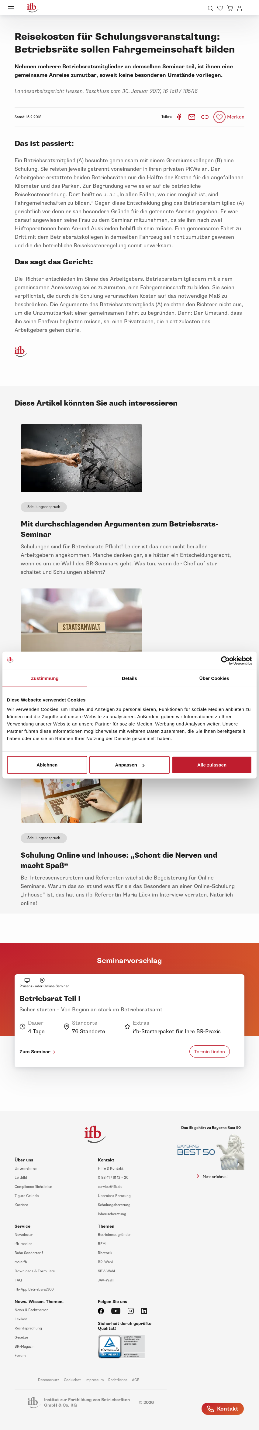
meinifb (21, 1262)
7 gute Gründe (27, 1196)
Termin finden (209, 1052)
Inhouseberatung (112, 1214)
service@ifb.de (110, 1187)
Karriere (21, 1205)
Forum (20, 1355)
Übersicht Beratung (114, 1196)
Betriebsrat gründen (115, 1235)
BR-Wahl (105, 1262)
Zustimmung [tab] (45, 678)
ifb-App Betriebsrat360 (34, 1289)
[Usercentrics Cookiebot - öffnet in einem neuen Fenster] (225, 660)
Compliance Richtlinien (33, 1187)
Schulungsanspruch (43, 507)
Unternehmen (26, 1168)
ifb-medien (24, 1244)
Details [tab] (129, 678)
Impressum (94, 1380)
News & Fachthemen (32, 1310)
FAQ (18, 1280)
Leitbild (21, 1177)
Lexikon (21, 1319)
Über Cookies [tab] (214, 678)
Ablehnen (46, 764)
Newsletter (24, 1235)
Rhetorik (105, 1253)
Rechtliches (117, 1380)
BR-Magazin (25, 1346)
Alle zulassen (211, 764)
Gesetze (21, 1337)
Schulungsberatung (114, 1205)
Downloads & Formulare (35, 1271)
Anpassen (129, 764)
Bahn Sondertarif (29, 1253)
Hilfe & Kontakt (110, 1168)
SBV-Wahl (106, 1271)
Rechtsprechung (28, 1328)
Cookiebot (72, 1380)
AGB (136, 1380)
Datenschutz (48, 1380)
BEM (101, 1244)
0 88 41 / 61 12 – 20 (113, 1177)
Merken (235, 117)
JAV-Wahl (106, 1280)
